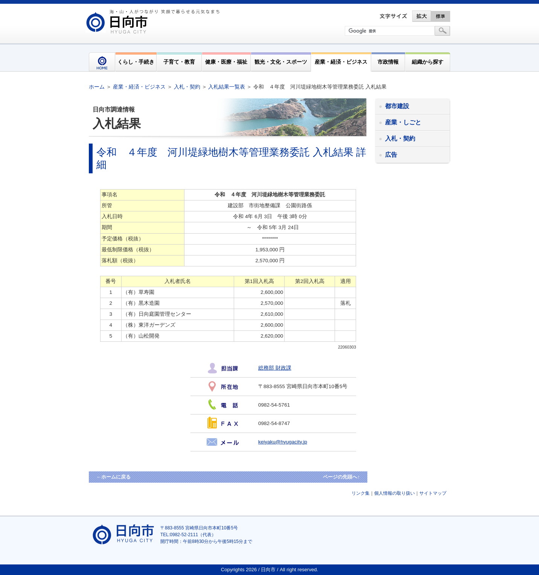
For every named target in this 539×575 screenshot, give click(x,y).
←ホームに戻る (113, 477)
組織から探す (427, 62)
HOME (102, 62)
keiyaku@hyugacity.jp (282, 442)
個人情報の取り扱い (394, 493)
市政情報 (388, 62)
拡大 (421, 16)
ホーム (97, 87)
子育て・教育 (179, 62)
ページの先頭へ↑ (341, 477)
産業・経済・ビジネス (341, 62)
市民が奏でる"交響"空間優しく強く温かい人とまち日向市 (153, 21)
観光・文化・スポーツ (280, 62)
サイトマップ (432, 493)
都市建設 (397, 106)
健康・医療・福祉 (226, 62)
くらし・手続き (135, 62)
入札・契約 (187, 87)
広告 (391, 154)
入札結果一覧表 (226, 87)
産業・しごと (403, 122)
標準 (440, 16)
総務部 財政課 (274, 368)
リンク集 (361, 493)
